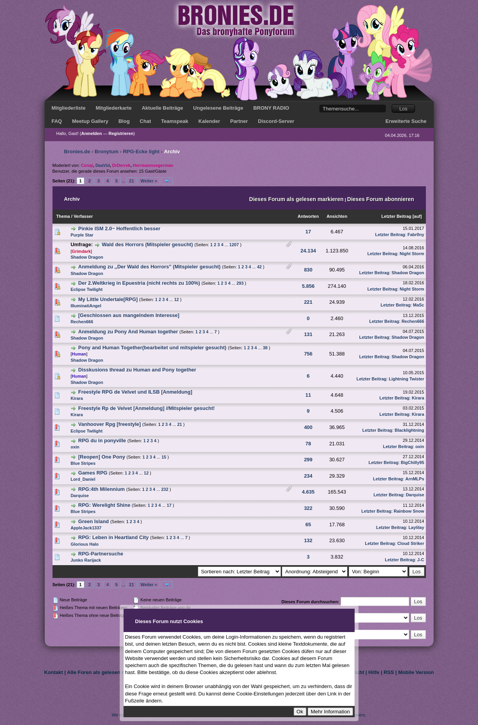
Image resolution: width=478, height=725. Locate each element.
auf (417, 216)
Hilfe (373, 672)
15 (163, 457)
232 (164, 489)
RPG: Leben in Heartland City (113, 537)
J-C (420, 559)
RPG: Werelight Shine (104, 505)
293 (239, 283)
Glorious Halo (84, 544)
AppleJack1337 (86, 527)
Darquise (79, 495)
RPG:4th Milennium (101, 489)
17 (308, 232)
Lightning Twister (406, 379)
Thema (63, 216)
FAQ (57, 121)
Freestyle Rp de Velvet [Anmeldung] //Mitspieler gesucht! (146, 408)
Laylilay (416, 527)
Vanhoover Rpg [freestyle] (109, 424)
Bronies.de (77, 151)
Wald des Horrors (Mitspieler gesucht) (147, 244)
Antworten (308, 216)
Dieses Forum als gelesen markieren (296, 199)
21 (131, 181)
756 (308, 354)
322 (308, 508)
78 (308, 444)
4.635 (308, 492)
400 (308, 427)
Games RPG (92, 473)
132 (308, 540)
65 (308, 524)
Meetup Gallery (90, 121)
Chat (145, 121)
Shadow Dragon (86, 257)
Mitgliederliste (69, 108)
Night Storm (412, 253)
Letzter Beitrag (396, 216)
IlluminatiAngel (85, 305)
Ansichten (337, 216)
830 (308, 270)
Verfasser (83, 216)
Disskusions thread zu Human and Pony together (137, 370)
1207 (234, 244)
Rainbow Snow (409, 511)
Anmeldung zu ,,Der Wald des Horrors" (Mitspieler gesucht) (149, 267)
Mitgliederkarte (113, 108)
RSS (388, 672)
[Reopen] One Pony (101, 457)
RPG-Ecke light (141, 151)
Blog (124, 121)
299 (308, 459)
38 (265, 347)
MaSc (418, 305)
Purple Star (81, 235)
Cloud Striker (410, 543)
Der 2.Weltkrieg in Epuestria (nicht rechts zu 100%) (139, 283)
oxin (74, 447)
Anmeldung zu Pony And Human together (128, 331)
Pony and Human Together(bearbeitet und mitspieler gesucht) (152, 347)
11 (308, 395)
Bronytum (106, 151)
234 (308, 476)
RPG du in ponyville (102, 440)
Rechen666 (81, 321)
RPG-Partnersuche (100, 554)
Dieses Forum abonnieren (380, 199)
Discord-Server (276, 121)
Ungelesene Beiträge (218, 108)
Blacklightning (409, 430)
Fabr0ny (416, 234)
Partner (239, 121)
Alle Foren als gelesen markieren (106, 672)
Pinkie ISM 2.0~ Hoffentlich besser (119, 228)
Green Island (93, 521)
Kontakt (53, 672)
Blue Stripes (82, 463)
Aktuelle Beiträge (162, 108)
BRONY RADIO (271, 108)
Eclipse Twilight (86, 289)
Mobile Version (416, 672)
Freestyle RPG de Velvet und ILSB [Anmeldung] (135, 392)
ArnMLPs (414, 478)
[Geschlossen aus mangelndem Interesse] (128, 315)
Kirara (76, 398)
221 (308, 302)
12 (176, 299)
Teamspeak (174, 121)
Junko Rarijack (85, 560)
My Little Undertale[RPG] (108, 299)
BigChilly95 (412, 462)
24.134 (308, 251)
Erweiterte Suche (406, 121)
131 (308, 334)
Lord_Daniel (82, 479)
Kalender (209, 121)
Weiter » (148, 181)
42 (259, 266)
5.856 (308, 286)
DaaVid (102, 165)
